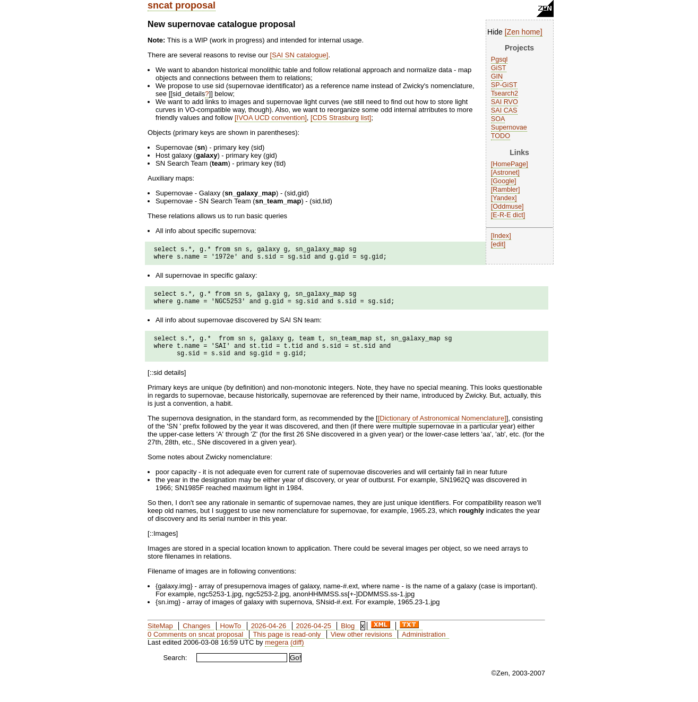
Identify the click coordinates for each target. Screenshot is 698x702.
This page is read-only (287, 645)
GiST (498, 68)
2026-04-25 (313, 637)
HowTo (231, 637)
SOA (498, 119)
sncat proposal (182, 5)
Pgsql (499, 59)
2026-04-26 (269, 637)
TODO (500, 136)
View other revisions (361, 645)
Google (503, 181)
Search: (175, 669)
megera (276, 653)
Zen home (523, 32)
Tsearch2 (504, 93)
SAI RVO (504, 102)
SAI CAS (504, 110)
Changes (196, 637)
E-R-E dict (508, 215)
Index (501, 235)
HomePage (509, 164)
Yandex (504, 198)
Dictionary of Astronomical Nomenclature (442, 429)
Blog (348, 637)
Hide (495, 32)
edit (498, 244)
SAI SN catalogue (299, 55)
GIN (497, 76)
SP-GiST (504, 85)
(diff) (297, 653)
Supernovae (509, 127)
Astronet (505, 172)
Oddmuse (507, 206)
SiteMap (160, 637)
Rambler (505, 189)
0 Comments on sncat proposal (195, 645)
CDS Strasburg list (341, 118)
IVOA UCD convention (271, 118)
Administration (423, 645)
